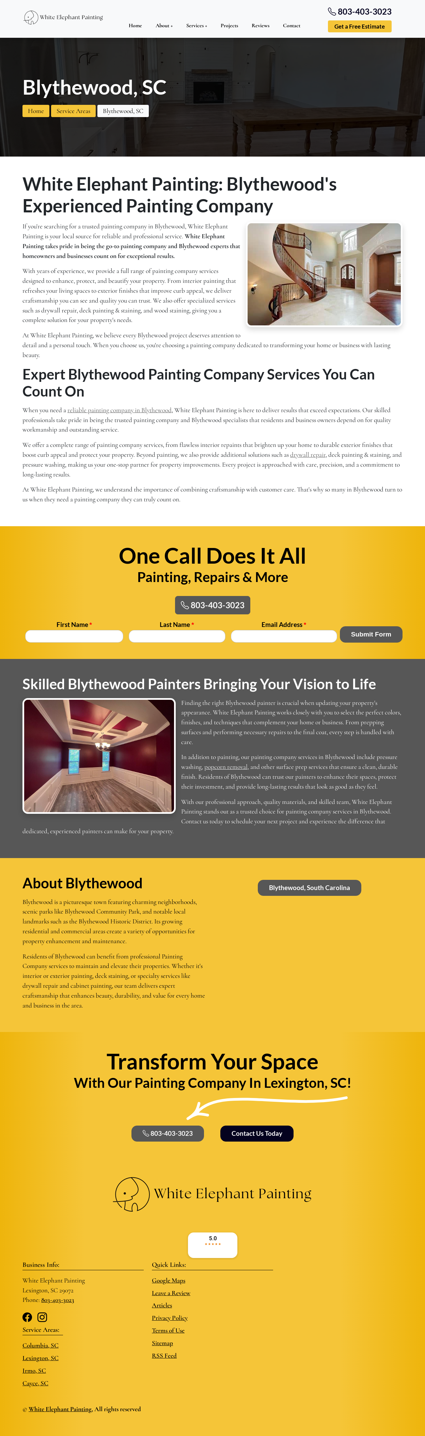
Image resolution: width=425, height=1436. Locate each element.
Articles (162, 1305)
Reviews (260, 25)
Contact (291, 25)
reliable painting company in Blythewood (119, 410)
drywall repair (308, 455)
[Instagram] (42, 1317)
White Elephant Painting (60, 1409)
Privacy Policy (170, 1318)
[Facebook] (27, 1317)
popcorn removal (226, 767)
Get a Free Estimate (359, 26)
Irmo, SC (34, 1371)
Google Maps (168, 1280)
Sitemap (162, 1343)
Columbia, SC (40, 1345)
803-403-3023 (213, 605)
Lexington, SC (40, 1358)
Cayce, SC (35, 1383)
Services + (196, 25)
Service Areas (73, 111)
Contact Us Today (257, 1133)
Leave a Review (171, 1293)
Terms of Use (168, 1330)
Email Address (284, 624)
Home (135, 25)
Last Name (177, 624)
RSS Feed (164, 1356)
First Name (74, 624)
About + (164, 25)
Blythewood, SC (123, 111)
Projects (229, 25)
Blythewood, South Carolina (309, 887)
